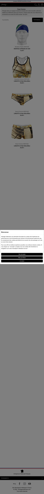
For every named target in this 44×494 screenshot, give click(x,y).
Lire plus (22, 261)
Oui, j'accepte (22, 254)
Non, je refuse (22, 257)
